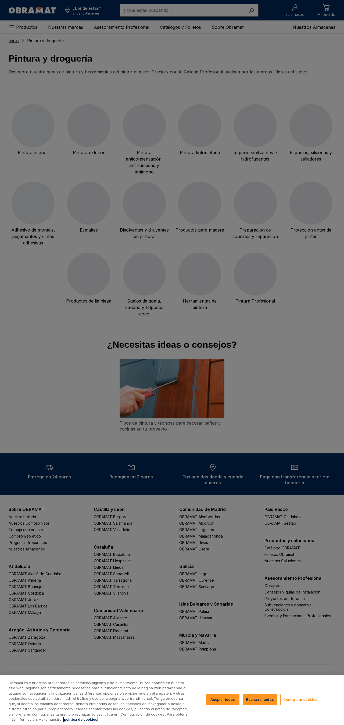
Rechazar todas (260, 707)
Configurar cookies (300, 707)
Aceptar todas (222, 707)
